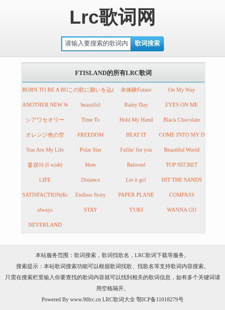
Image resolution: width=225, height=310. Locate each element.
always (45, 210)
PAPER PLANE (136, 195)
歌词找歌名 (115, 255)
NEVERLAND (45, 225)
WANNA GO (181, 210)
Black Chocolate (181, 120)
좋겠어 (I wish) (44, 165)
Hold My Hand (136, 120)
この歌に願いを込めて (95, 90)
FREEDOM (90, 135)
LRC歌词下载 (151, 255)
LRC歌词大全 (118, 299)
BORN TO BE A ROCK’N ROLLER (63, 90)
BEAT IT (136, 135)
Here (90, 165)
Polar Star (91, 150)
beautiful (90, 105)
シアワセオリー (45, 120)
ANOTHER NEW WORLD (53, 105)
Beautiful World (181, 150)
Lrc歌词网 (112, 17)
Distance (90, 180)
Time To (90, 120)
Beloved (136, 165)
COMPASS (181, 195)
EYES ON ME (181, 105)
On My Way (181, 90)
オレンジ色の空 (45, 135)
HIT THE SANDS (181, 180)
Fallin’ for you (136, 150)
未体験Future (136, 90)
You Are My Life (45, 150)
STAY (90, 210)
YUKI (136, 210)
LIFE (45, 180)
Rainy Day (136, 105)
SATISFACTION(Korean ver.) (56, 195)
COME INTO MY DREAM (190, 135)
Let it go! (136, 180)
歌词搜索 (85, 255)
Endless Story (90, 195)
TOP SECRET (181, 165)
